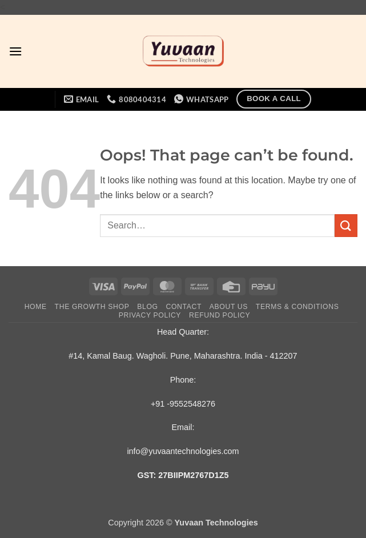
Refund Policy (219, 315)
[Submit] (346, 225)
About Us (229, 307)
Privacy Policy (150, 315)
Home (36, 307)
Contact (184, 307)
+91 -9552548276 (183, 403)
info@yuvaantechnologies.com (183, 451)
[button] (15, 51)
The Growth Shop (92, 307)
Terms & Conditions (297, 307)
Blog (147, 307)
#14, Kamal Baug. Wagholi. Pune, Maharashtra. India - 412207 (183, 355)
